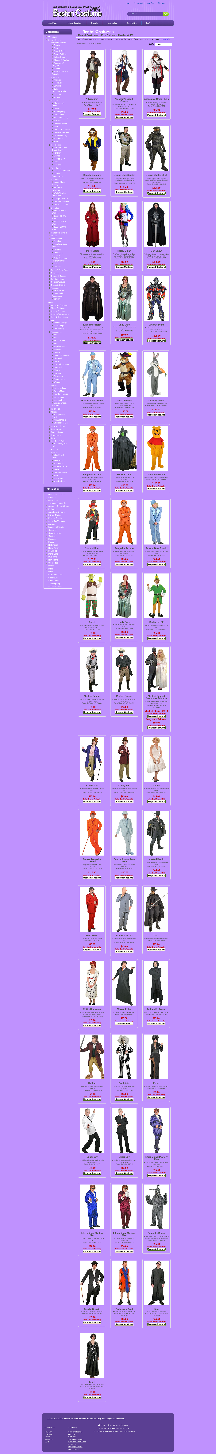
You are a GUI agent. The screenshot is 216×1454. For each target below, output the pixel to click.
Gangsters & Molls (59, 233)
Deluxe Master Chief (156, 175)
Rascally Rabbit (156, 400)
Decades (55, 208)
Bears (56, 48)
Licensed (58, 367)
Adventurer (92, 99)
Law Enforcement (61, 201)
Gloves (54, 438)
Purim (56, 141)
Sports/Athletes (57, 279)
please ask (165, 39)
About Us (52, 497)
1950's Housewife (92, 1009)
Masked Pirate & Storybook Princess (156, 697)
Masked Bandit (156, 859)
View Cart (150, 3)
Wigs (53, 320)
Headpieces (59, 290)
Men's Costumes (58, 308)
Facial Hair (55, 409)
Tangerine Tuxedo (92, 474)
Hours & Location (74, 23)
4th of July (58, 478)
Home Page (52, 23)
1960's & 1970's (61, 340)
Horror (56, 361)
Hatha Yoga (106, 1419)
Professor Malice (124, 935)
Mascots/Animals (58, 43)
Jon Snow (156, 251)
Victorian (57, 94)
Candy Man (92, 785)
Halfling (92, 1083)
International (56, 239)
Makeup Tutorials (55, 518)
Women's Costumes (59, 305)
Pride (56, 126)
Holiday (54, 101)
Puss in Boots (124, 400)
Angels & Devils (60, 346)
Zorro (156, 935)
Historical (55, 77)
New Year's (59, 460)
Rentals (94, 23)
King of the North (92, 325)
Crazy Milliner (92, 548)
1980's (57, 343)
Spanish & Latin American (59, 245)
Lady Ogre (124, 325)
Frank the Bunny (156, 1233)
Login (128, 3)
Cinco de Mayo (60, 124)
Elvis (56, 162)
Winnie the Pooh (156, 474)
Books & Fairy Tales (59, 270)
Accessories (56, 288)
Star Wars (58, 373)
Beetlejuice (124, 1083)
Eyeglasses (56, 435)
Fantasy (57, 153)
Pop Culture (56, 145)
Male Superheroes (62, 171)
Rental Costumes (55, 40)
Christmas (52, 530)
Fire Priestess (92, 251)
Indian (56, 264)
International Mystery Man (156, 1158)
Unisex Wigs (59, 328)
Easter (56, 109)
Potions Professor (156, 1009)
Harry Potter (53, 548)
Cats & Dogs (59, 57)
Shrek (92, 622)
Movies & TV (59, 159)
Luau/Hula (52, 551)
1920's (57, 334)
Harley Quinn (124, 251)
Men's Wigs (59, 326)
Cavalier (57, 86)
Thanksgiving (59, 112)
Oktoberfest (59, 115)
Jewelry (57, 299)
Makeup (54, 385)
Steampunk (59, 376)
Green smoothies (118, 1419)
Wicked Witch (124, 474)
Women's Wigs (60, 323)
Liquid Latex (59, 397)
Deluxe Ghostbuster (124, 175)
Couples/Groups (58, 282)
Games (57, 156)
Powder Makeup (61, 394)
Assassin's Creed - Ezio (156, 99)
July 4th (57, 120)
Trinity (92, 1382)
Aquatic (57, 45)
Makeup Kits (59, 400)
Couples (51, 536)
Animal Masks (60, 420)
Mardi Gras (58, 138)
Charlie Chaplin (92, 1309)
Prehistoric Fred (124, 1309)
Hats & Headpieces (59, 317)
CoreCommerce (117, 1428)
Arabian (57, 266)
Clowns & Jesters (58, 276)
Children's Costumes (60, 314)
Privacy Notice (54, 515)
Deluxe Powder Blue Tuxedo (124, 860)
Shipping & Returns (56, 512)
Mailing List (112, 23)
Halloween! (53, 545)
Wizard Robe (124, 1009)
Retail (50, 303)
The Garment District (57, 503)
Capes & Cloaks (58, 285)
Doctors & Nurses (61, 355)
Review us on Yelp (94, 1419)
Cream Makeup (60, 391)
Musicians (58, 165)
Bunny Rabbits (60, 54)
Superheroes (56, 168)
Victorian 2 (52, 37)
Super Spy (92, 1157)
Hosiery (54, 449)
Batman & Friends (56, 527)
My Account (138, 3)
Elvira (156, 1083)
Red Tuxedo (92, 935)
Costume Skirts (57, 429)
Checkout (161, 3)
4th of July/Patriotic (56, 521)
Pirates (54, 236)
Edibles (57, 68)
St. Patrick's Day (61, 117)
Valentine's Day (60, 135)
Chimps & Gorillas (61, 60)
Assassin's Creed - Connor (124, 100)
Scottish (57, 241)
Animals (57, 349)
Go (166, 13)
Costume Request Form (58, 506)
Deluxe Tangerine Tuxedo (92, 860)
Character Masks (61, 423)
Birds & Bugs (59, 51)
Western (57, 97)
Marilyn (156, 785)
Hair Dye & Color (58, 441)
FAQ (148, 23)
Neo (156, 1309)
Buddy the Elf (156, 622)
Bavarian (57, 250)
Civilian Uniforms (61, 204)
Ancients (57, 80)
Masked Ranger (92, 696)
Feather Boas (57, 432)
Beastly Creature (92, 175)
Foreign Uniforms (61, 198)
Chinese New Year (62, 132)
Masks (54, 412)
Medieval (58, 83)
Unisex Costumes (58, 311)
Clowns (57, 352)
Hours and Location (56, 494)
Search (47, 1437)
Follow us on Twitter (78, 1419)
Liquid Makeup (60, 388)
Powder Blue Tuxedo (92, 400)
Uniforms (55, 179)
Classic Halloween (62, 129)
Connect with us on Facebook (58, 1419)
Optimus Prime (156, 325)
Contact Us (132, 23)
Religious (55, 273)
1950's (57, 337)
